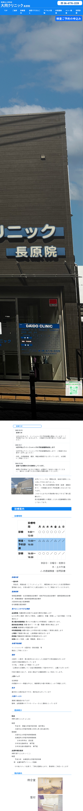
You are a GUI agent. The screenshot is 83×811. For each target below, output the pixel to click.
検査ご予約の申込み (68, 18)
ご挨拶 (14, 10)
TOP (5, 10)
